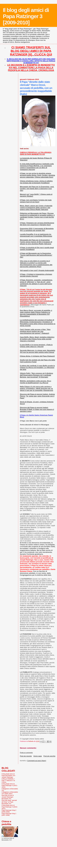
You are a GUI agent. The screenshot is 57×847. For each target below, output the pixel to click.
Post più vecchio (49, 756)
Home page (37, 756)
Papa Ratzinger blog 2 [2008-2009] (9, 811)
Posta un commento (26, 752)
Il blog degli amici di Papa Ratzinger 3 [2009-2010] (26, 16)
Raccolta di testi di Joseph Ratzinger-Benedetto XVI (8, 796)
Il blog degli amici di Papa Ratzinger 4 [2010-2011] (10, 806)
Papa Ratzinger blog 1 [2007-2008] (9, 814)
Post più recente (26, 756)
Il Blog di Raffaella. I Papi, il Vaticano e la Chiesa (8, 780)
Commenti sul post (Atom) (36, 761)
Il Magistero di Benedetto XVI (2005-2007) (10, 792)
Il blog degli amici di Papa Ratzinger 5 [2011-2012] (10, 785)
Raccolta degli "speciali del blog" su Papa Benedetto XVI (9, 801)
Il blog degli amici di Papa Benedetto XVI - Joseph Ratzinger (9, 775)
